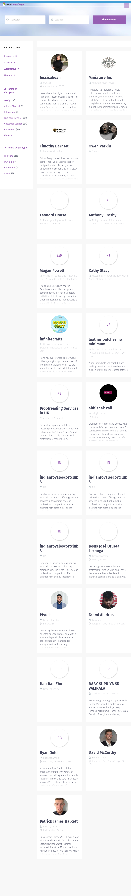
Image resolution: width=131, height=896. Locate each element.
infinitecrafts (51, 339)
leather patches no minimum (105, 341)
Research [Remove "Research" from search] (9, 56)
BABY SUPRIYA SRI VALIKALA (105, 686)
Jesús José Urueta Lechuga (104, 548)
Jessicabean (50, 77)
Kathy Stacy (99, 270)
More (7, 135)
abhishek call (100, 408)
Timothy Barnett (54, 146)
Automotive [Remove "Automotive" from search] (10, 68)
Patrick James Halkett (59, 821)
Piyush (46, 615)
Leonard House (53, 215)
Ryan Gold (49, 752)
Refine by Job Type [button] (17, 147)
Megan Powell (52, 270)
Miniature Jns (100, 77)
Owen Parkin (100, 146)
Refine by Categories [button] (10, 91)
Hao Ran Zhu (51, 683)
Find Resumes (109, 19)
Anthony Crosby (102, 215)
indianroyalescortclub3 (59, 479)
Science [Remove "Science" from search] (8, 62)
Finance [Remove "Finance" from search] (8, 75)
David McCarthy (102, 752)
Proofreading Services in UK (59, 410)
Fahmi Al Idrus (101, 615)
